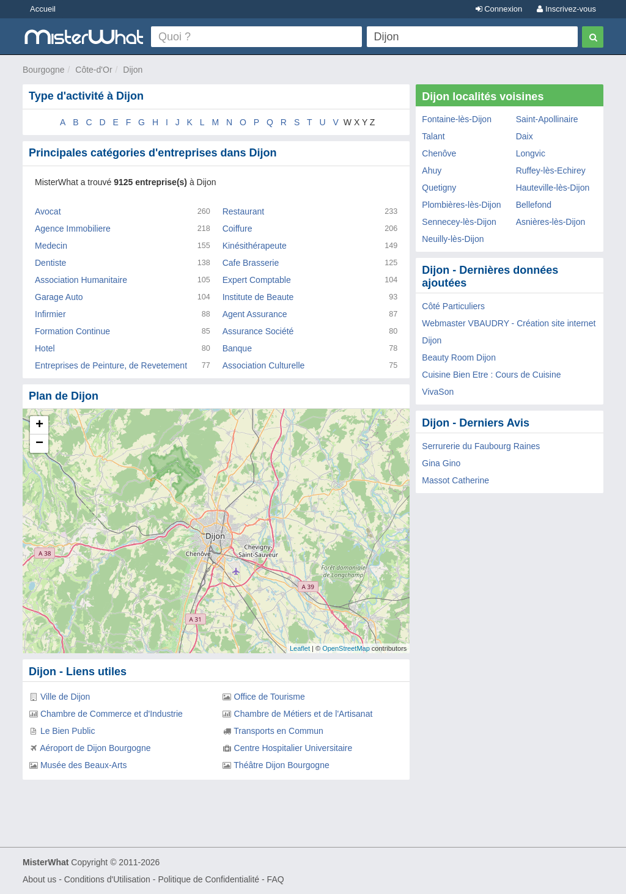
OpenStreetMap (346, 648)
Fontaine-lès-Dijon (457, 119)
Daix (524, 136)
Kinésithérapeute (255, 246)
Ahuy (431, 170)
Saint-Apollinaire (547, 119)
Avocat (48, 211)
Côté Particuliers (453, 306)
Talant (433, 136)
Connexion (499, 8)
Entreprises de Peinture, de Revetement (111, 365)
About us (39, 879)
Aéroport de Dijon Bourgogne (95, 748)
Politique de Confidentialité (208, 879)
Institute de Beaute (258, 297)
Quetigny (439, 187)
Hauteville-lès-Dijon (553, 187)
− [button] (39, 443)
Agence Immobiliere (73, 228)
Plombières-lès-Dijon (461, 205)
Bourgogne (44, 70)
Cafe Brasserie (251, 263)
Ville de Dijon (65, 697)
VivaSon (438, 392)
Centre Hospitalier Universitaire (293, 748)
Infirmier (50, 314)
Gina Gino (441, 463)
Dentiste (50, 263)
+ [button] (39, 425)
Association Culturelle (264, 365)
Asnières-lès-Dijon (551, 222)
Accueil (43, 8)
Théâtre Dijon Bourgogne (281, 765)
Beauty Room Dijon (459, 357)
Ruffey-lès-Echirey (551, 170)
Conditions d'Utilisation (107, 879)
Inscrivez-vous (566, 8)
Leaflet (300, 648)
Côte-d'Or (93, 70)
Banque (237, 348)
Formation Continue (72, 331)
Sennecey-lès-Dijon (459, 222)
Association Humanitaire (81, 280)
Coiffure (237, 228)
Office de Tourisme (269, 697)
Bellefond (533, 205)
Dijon (132, 70)
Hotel (45, 348)
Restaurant (243, 211)
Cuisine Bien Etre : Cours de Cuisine (491, 374)
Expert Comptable (257, 280)
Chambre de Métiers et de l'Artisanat (303, 714)
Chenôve (439, 153)
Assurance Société (258, 331)
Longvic (530, 153)
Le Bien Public (67, 731)
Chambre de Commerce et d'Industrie (111, 714)
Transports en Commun (278, 731)
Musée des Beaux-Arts (83, 765)
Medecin (51, 246)
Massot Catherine (455, 480)
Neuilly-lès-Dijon (453, 239)
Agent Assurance (255, 314)
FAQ (275, 879)
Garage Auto (59, 297)
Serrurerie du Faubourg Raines (481, 446)
